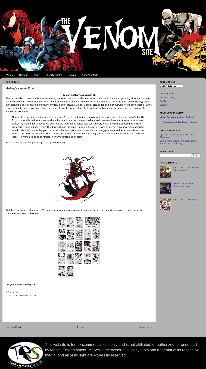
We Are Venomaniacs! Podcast (178, 117)
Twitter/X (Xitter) (167, 97)
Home (80, 327)
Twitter (45, 101)
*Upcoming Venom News (25, 295)
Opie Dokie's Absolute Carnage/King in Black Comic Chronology (178, 142)
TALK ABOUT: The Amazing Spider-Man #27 (186, 169)
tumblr (77, 101)
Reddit (163, 101)
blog (83, 210)
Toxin (36, 75)
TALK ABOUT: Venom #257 (186, 200)
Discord (163, 105)
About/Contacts (90, 75)
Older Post (145, 327)
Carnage (23, 75)
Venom (10, 75)
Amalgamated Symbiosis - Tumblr (180, 122)
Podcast (72, 75)
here (24, 111)
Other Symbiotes (53, 75)
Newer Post (13, 327)
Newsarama (73, 98)
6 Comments (12, 292)
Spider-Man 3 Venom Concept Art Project (183, 185)
